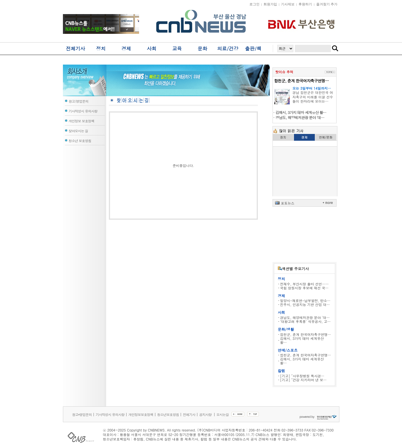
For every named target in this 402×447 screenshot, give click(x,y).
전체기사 (75, 48)
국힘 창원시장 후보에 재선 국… (304, 287)
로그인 (254, 4)
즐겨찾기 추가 (326, 4)
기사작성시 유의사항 (110, 414)
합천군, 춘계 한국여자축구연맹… (301, 80)
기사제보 (288, 4)
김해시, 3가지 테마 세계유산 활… (302, 340)
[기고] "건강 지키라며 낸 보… (303, 379)
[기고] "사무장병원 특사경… (302, 375)
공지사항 (205, 414)
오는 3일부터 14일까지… (312, 88)
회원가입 (270, 4)
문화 (202, 48)
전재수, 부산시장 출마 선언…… (304, 283)
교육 (177, 48)
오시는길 (222, 414)
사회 (152, 48)
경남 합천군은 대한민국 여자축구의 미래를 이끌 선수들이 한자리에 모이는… (313, 97)
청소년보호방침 (168, 414)
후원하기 (305, 4)
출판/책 (253, 48)
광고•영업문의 (82, 414)
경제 (126, 48)
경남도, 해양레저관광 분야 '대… (305, 317)
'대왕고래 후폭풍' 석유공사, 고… (305, 321)
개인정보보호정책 (140, 414)
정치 (101, 48)
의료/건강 (227, 48)
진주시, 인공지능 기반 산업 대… (305, 304)
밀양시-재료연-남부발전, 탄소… (305, 300)
